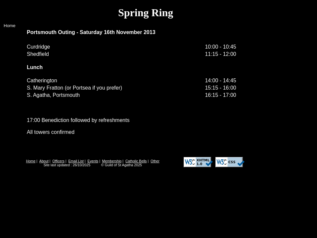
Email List (76, 161)
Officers (58, 161)
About (44, 161)
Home (10, 25)
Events (92, 161)
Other (155, 161)
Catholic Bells (136, 161)
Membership (112, 161)
